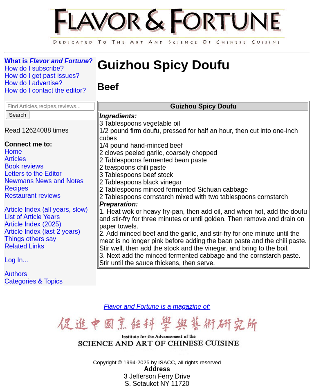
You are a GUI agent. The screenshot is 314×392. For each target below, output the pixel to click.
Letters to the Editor (33, 173)
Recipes (16, 188)
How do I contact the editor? (45, 90)
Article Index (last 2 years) (42, 231)
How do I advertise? (33, 83)
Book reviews (23, 166)
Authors (15, 273)
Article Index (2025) (32, 224)
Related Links (24, 246)
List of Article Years (32, 216)
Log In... (16, 260)
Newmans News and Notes (43, 180)
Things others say (30, 238)
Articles (15, 158)
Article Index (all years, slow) (46, 209)
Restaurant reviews (32, 195)
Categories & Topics (33, 281)
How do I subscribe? (34, 68)
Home (13, 151)
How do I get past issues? (41, 75)
